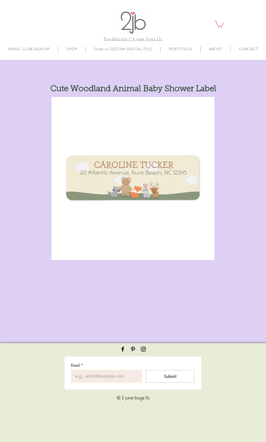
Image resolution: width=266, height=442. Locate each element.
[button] (219, 24)
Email (77, 365)
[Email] (105, 376)
